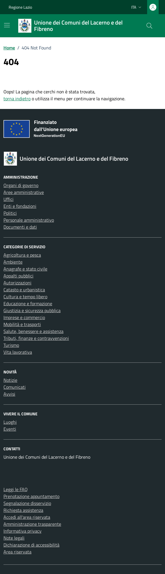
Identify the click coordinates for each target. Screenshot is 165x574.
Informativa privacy (22, 530)
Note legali (14, 537)
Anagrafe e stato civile (25, 268)
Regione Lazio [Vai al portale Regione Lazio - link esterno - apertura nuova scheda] (20, 7)
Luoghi (10, 422)
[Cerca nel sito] (149, 26)
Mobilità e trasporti (22, 324)
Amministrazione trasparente (32, 524)
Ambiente (12, 261)
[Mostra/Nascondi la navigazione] (6, 25)
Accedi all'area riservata (26, 517)
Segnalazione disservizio (27, 503)
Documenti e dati (20, 226)
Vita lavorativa (17, 352)
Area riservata (17, 551)
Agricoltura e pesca (22, 254)
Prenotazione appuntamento (31, 496)
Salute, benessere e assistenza (33, 331)
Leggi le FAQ (15, 489)
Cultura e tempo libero (25, 296)
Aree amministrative (23, 192)
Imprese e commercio (24, 317)
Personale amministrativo (28, 219)
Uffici (8, 199)
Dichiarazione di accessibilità (31, 544)
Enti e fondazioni (19, 206)
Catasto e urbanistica (24, 289)
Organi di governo (20, 185)
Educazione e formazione (27, 303)
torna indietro (17, 98)
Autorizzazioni (17, 282)
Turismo (11, 345)
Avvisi (9, 393)
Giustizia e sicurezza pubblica (32, 310)
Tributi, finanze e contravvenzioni (36, 338)
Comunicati (14, 387)
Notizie (10, 380)
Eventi (9, 428)
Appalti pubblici (18, 275)
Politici (10, 213)
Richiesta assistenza (23, 510)
